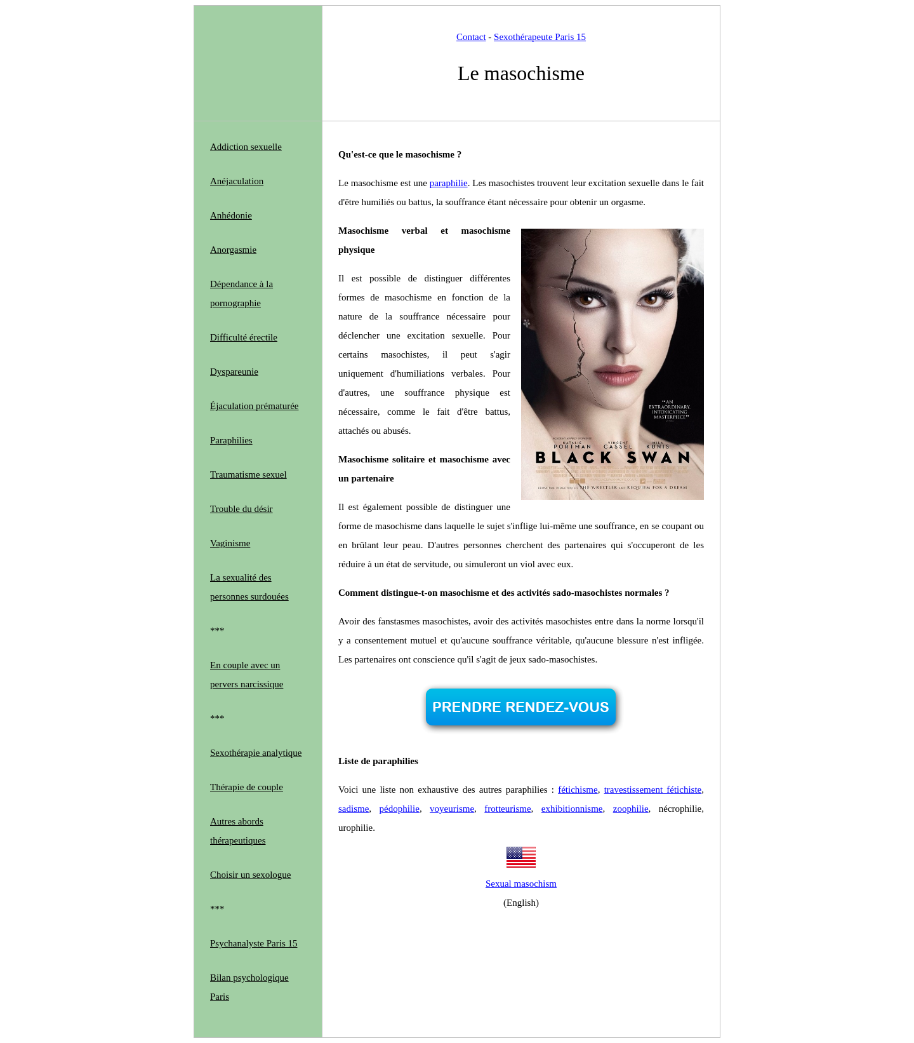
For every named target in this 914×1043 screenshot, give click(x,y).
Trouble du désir (241, 509)
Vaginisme (230, 543)
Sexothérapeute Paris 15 (540, 37)
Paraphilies (231, 440)
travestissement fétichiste (653, 789)
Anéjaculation (236, 181)
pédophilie (400, 809)
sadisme (353, 809)
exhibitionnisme (572, 809)
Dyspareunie (234, 372)
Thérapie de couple (246, 787)
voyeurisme (452, 809)
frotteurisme (507, 809)
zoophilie (631, 809)
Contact (471, 37)
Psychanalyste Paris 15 (253, 943)
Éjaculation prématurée (254, 406)
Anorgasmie (233, 250)
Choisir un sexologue (250, 875)
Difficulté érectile (243, 337)
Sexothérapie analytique (256, 753)
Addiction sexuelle (246, 147)
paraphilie (449, 183)
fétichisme (577, 789)
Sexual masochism (521, 883)
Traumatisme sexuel (248, 474)
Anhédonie (231, 215)
